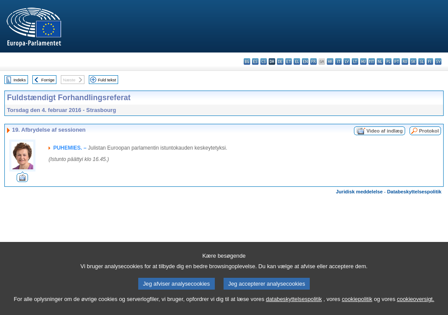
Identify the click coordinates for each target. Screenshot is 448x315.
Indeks (20, 79)
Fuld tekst (107, 79)
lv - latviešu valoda (346, 61)
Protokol (429, 130)
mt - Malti (371, 61)
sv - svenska (438, 61)
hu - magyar (363, 61)
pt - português (396, 61)
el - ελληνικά (297, 61)
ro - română (405, 61)
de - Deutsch (280, 61)
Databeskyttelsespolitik (414, 191)
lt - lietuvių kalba (355, 61)
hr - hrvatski (330, 61)
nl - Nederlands (380, 61)
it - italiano (338, 61)
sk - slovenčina (413, 61)
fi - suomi (430, 61)
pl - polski (388, 61)
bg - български (247, 61)
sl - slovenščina (421, 61)
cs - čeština (263, 61)
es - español (255, 61)
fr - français (313, 61)
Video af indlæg (385, 130)
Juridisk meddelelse (359, 191)
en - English (305, 61)
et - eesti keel (288, 61)
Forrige (47, 79)
